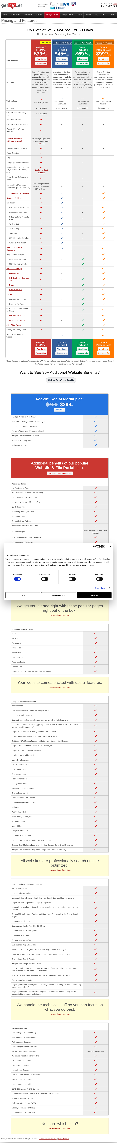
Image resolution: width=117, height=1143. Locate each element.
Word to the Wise (15, 290)
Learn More (59, 410)
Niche (11, 285)
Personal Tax (14, 273)
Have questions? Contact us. (59, 473)
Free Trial (39, 15)
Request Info (41, 63)
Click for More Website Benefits (61, 380)
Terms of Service (63, 1139)
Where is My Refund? (17, 243)
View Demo (41, 59)
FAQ (96, 15)
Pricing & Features (52, 15)
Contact (112, 15)
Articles (9, 294)
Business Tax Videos (17, 320)
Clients (79, 15)
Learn (104, 15)
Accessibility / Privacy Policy (48, 1139)
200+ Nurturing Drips (14, 269)
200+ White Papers (13, 325)
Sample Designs (67, 15)
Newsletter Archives (13, 198)
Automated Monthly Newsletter (18, 193)
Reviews (88, 15)
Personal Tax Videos (17, 316)
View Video (41, 144)
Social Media (28, 15)
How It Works (15, 15)
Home (5, 15)
